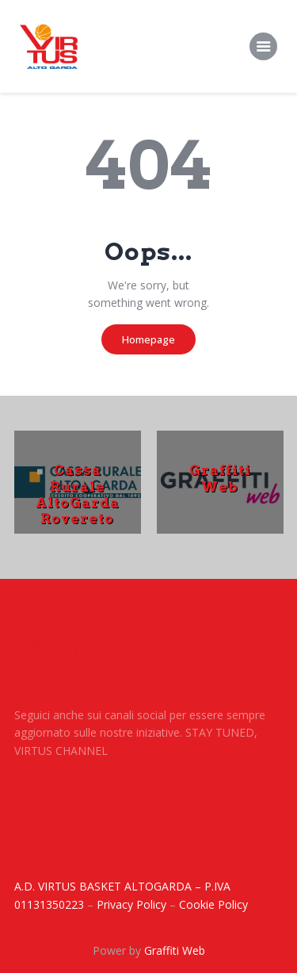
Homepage (148, 339)
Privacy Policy (131, 904)
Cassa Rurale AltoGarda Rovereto (78, 494)
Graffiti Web (220, 478)
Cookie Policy (213, 904)
